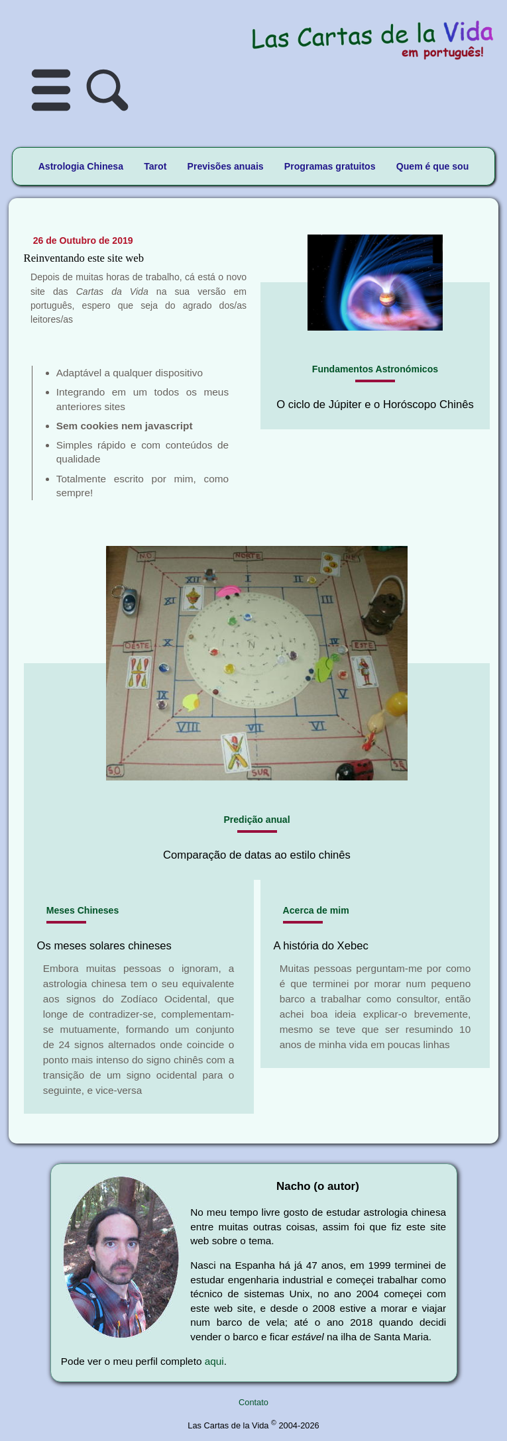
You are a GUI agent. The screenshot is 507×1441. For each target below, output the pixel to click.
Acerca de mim (316, 910)
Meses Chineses (82, 910)
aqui (214, 1361)
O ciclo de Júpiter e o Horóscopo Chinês (375, 404)
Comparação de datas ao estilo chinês (257, 855)
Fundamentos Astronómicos (375, 369)
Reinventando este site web (84, 258)
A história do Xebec (321, 945)
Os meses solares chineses (104, 945)
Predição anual (256, 819)
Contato (253, 1402)
